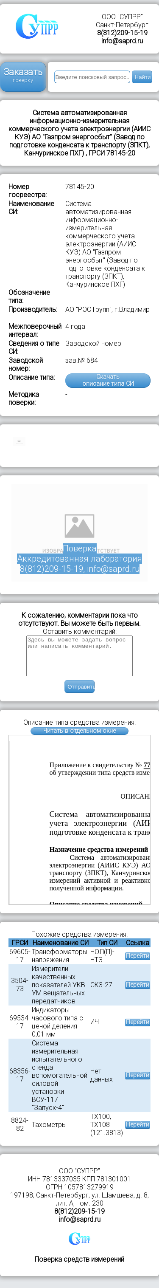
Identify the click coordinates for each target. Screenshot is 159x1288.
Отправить (80, 694)
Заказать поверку (23, 75)
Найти (143, 77)
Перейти (137, 963)
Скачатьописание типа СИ (108, 380)
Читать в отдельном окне (79, 738)
